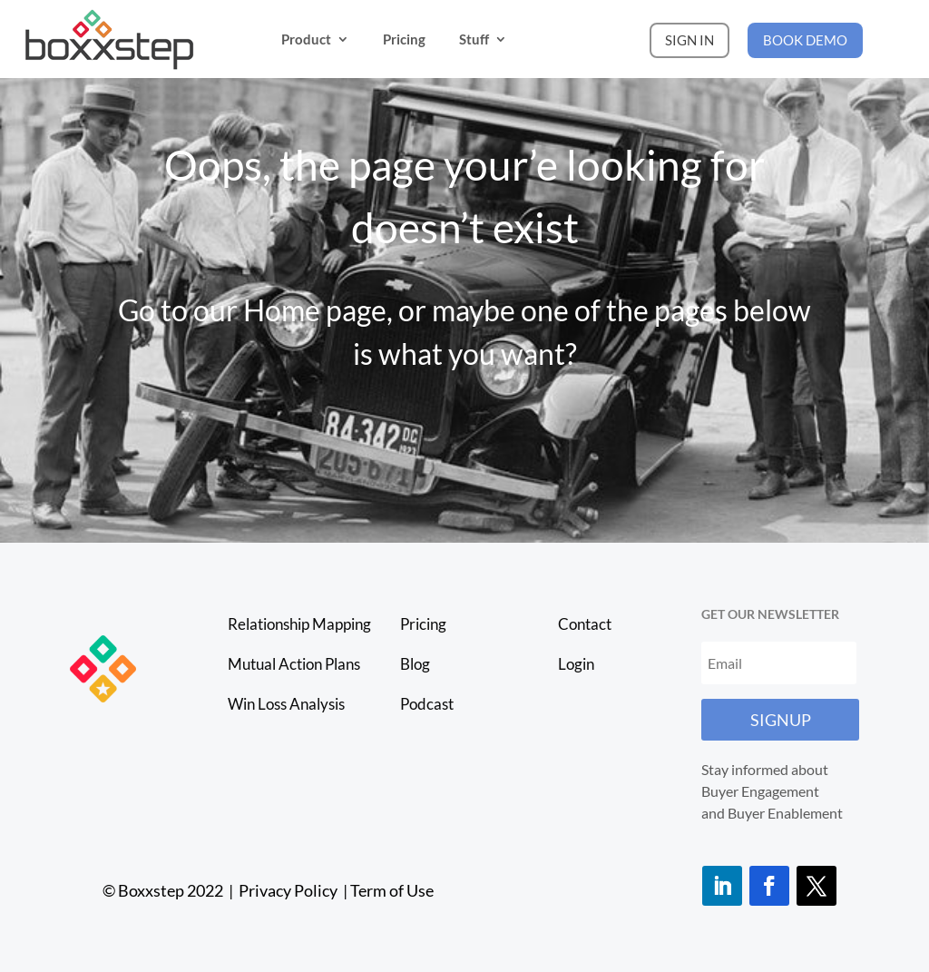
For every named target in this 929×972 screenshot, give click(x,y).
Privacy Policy (289, 890)
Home (281, 310)
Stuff (474, 39)
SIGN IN (689, 40)
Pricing (404, 39)
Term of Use (392, 890)
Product (306, 39)
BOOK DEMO (805, 40)
